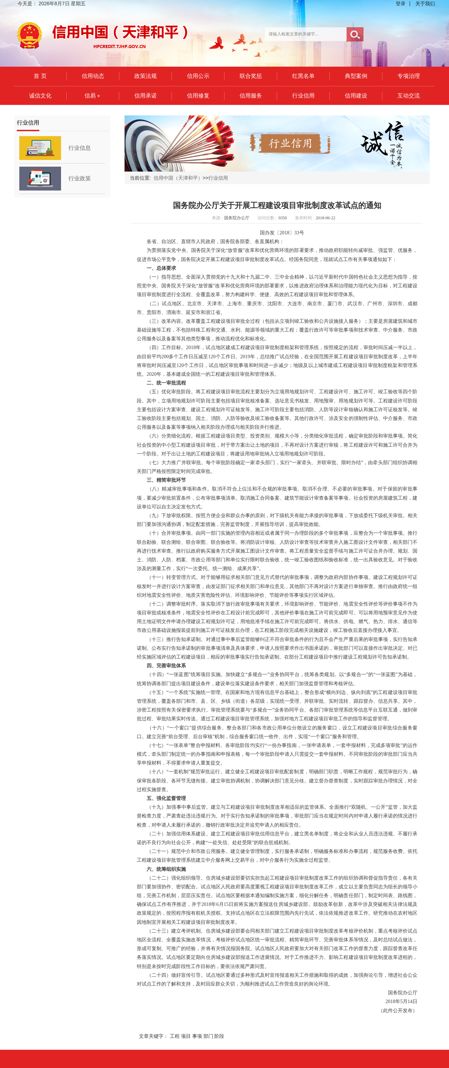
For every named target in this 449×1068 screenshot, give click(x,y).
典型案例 (356, 76)
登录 (401, 3)
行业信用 (303, 96)
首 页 (40, 76)
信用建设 (356, 96)
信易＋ (93, 96)
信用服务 (251, 96)
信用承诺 (145, 96)
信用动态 (93, 76)
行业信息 (79, 148)
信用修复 (198, 96)
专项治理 (408, 76)
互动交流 (408, 96)
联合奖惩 (251, 76)
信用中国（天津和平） (178, 178)
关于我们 (425, 3)
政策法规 (145, 76)
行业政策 (79, 178)
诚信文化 (40, 96)
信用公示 (198, 76)
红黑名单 (303, 76)
